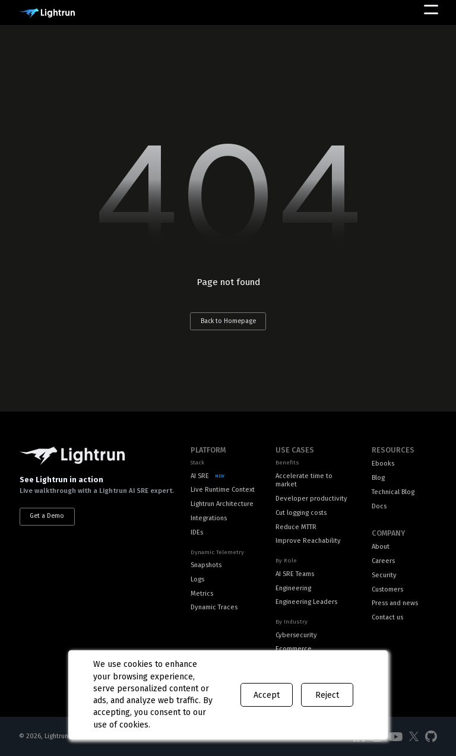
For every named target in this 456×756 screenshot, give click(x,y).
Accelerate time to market (304, 480)
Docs (379, 506)
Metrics (202, 593)
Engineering (293, 588)
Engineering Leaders (306, 602)
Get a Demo (47, 516)
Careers (383, 561)
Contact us (387, 617)
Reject (327, 695)
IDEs (197, 532)
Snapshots (206, 565)
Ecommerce (294, 649)
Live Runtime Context (223, 490)
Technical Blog (393, 492)
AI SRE (200, 476)
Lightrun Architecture (222, 504)
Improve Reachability (308, 541)
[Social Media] (395, 737)
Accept (267, 695)
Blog (378, 478)
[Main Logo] (46, 13)
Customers (387, 589)
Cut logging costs (301, 513)
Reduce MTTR (296, 527)
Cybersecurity (296, 635)
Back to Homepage (228, 321)
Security (384, 575)
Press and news (395, 603)
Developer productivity (311, 498)
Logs (197, 579)
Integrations (209, 518)
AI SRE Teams (295, 574)
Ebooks (383, 463)
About (381, 547)
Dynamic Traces (214, 607)
